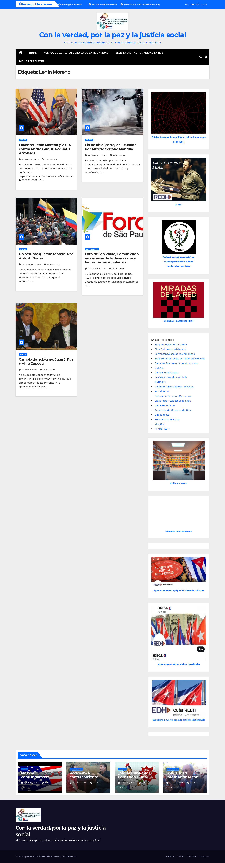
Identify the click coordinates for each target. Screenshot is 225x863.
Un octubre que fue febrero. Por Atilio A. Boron (46, 256)
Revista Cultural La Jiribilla (171, 377)
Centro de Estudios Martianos (173, 395)
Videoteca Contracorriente (178, 531)
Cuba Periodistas (165, 405)
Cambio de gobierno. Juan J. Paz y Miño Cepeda (46, 361)
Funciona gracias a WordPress (31, 856)
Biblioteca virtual (32, 61)
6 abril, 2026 (177, 783)
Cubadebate (162, 414)
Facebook (169, 856)
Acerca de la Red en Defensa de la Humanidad (76, 53)
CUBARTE (160, 381)
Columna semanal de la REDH (178, 321)
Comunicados (92, 249)
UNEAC (159, 367)
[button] (200, 56)
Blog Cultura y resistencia (170, 349)
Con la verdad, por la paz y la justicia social (112, 34)
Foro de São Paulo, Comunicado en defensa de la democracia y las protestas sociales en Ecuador (111, 260)
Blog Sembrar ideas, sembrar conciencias (180, 358)
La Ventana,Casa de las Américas (175, 353)
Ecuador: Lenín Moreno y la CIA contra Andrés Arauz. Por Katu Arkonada (45, 149)
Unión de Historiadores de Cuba (174, 386)
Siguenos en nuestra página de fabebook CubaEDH (178, 590)
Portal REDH (162, 428)
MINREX (159, 424)
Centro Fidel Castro (166, 372)
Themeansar (71, 856)
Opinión (23, 140)
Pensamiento (76, 769)
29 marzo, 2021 (31, 159)
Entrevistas (172, 769)
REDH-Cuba (49, 159)
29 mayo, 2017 (30, 370)
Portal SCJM (162, 391)
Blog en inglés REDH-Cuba (171, 344)
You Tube (192, 856)
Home (33, 53)
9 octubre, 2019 (97, 269)
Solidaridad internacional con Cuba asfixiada (182, 777)
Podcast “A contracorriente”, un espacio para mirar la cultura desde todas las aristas (179, 262)
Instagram (204, 856)
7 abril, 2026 (32, 783)
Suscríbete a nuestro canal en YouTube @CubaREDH (179, 720)
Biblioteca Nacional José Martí (173, 400)
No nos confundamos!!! (35, 775)
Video (24, 769)
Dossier (178, 204)
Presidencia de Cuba (167, 419)
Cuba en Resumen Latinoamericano (176, 363)
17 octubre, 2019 (98, 155)
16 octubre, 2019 (32, 264)
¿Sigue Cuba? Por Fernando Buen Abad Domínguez (134, 777)
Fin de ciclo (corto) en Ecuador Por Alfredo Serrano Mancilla (110, 147)
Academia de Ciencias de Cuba (173, 410)
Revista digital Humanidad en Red (139, 53)
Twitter (180, 856)
